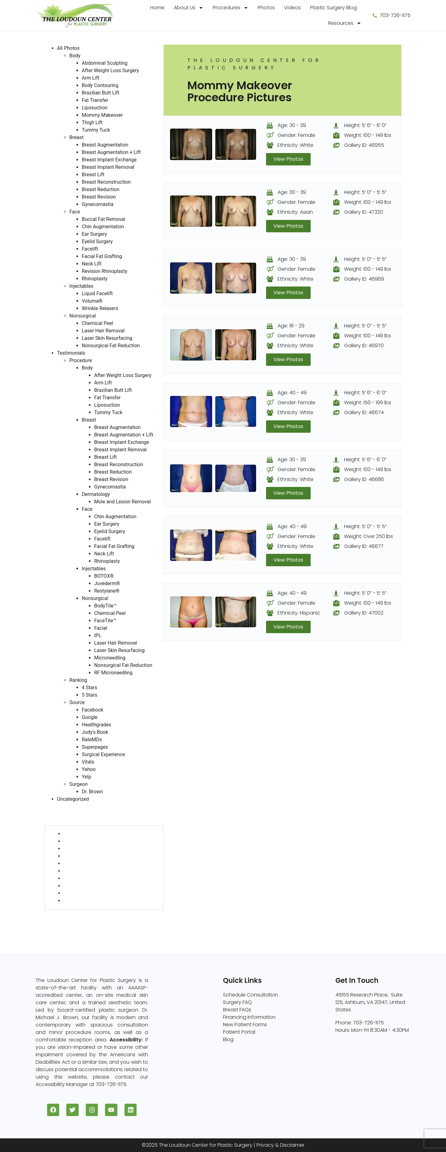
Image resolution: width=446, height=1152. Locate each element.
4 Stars (89, 687)
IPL (97, 635)
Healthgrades (96, 725)
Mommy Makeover (102, 115)
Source (77, 702)
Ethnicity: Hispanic (299, 613)
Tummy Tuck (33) (84, 900)
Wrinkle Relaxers (100, 308)
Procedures (230, 7)
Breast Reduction (101, 189)
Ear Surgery (94, 234)
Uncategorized (73, 799)
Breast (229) (59, 813)
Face (74, 212)
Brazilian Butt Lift (100, 93)
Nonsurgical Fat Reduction (111, 345)
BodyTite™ (105, 606)
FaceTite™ (105, 621)
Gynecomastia (97, 204)
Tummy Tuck (96, 130)
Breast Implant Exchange (109, 160)
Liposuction (94, 108)
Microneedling (109, 658)
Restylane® (107, 591)
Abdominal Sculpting (104, 63)
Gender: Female (296, 135)
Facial (100, 628)
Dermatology (96, 494)
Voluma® (92, 301)
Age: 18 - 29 (291, 326)
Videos (292, 7)
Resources (344, 23)
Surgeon (78, 784)
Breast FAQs (237, 1009)
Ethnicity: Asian (295, 212)
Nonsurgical (82, 316)
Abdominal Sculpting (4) (92, 833)
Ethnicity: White (295, 145)
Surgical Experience (103, 754)
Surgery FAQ (237, 1002)
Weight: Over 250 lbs (368, 536)
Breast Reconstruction (106, 182)
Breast (76, 137)
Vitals (88, 762)
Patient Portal (239, 1032)
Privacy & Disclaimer (280, 1145)
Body (75, 56)
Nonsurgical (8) (63, 920)
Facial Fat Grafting (102, 256)
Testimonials (71, 353)
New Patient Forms (245, 1024)
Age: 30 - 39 (292, 125)
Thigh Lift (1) (77, 893)
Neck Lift (92, 264)
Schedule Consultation (250, 994)
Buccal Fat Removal (103, 219)
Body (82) (56, 821)
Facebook (92, 710)
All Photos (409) (63, 806)
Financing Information (249, 1017)
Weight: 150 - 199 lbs (367, 402)
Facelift (90, 249)
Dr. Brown (92, 792)
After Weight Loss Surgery (110, 70)
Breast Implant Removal (108, 167)
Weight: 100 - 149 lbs (367, 135)
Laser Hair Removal (103, 331)
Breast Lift (93, 174)
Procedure (80, 360)
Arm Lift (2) (76, 848)
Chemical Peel (97, 323)
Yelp (86, 777)
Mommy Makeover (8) (89, 885)
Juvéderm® (107, 583)
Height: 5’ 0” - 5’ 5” (365, 192)
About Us (188, 7)
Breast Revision (99, 197)
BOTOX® (104, 576)
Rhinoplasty (94, 279)
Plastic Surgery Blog (333, 7)
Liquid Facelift (97, 293)
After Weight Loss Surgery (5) (98, 841)
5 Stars (89, 695)
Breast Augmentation (105, 145)
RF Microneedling (113, 673)
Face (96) (56, 913)
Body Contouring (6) (88, 856)
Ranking (78, 680)
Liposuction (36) (82, 878)
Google (90, 717)
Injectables (81, 286)
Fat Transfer (95, 100)
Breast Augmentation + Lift (111, 152)
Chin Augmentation (103, 227)
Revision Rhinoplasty (104, 271)
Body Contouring (100, 85)
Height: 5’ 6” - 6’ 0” (365, 125)
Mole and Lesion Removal (122, 502)
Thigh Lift (92, 122)
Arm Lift (90, 78)
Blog (228, 1039)
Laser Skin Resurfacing (107, 338)
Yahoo (89, 769)
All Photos (68, 48)
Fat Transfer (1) (80, 870)
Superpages (95, 747)
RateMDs (92, 739)
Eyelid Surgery (97, 241)
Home (157, 7)
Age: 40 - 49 (292, 392)
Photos (266, 7)
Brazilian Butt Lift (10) (87, 863)
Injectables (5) (62, 927)
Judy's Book (95, 732)
